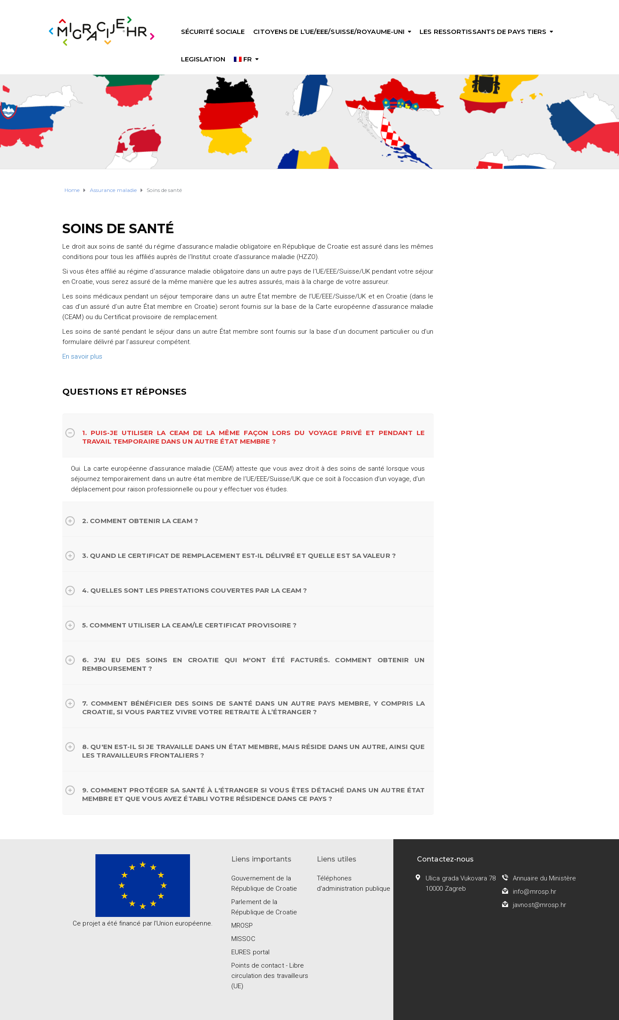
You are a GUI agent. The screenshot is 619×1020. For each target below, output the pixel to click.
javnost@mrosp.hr (540, 905)
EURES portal (250, 952)
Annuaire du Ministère (544, 878)
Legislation (203, 59)
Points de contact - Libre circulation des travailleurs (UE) (269, 976)
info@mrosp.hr (534, 891)
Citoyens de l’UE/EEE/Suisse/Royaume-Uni (328, 31)
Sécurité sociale (213, 31)
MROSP (242, 925)
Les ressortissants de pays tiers (483, 31)
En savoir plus (82, 356)
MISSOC (243, 939)
